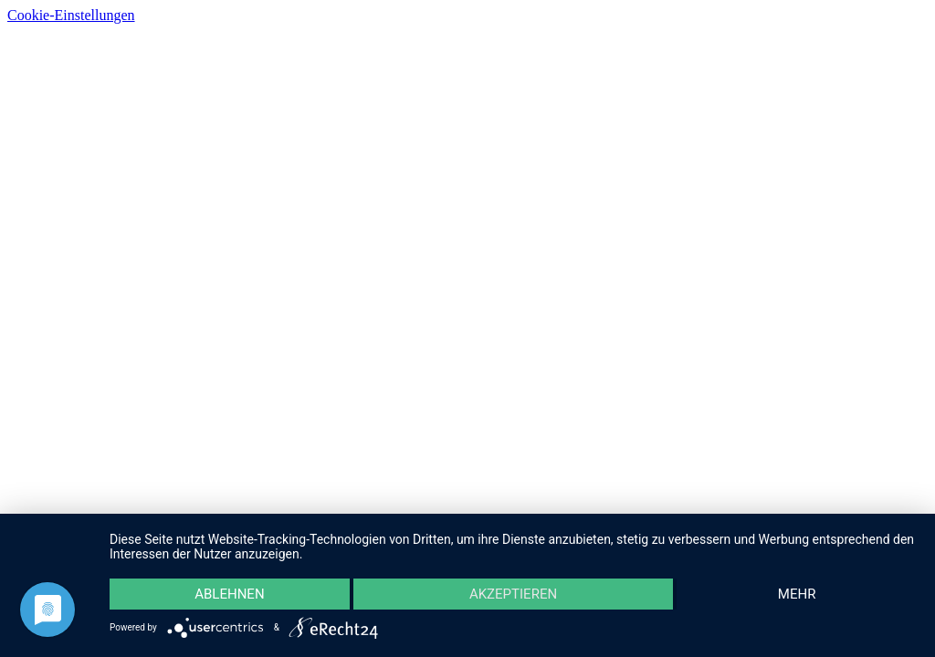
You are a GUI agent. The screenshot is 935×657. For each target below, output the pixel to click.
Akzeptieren (513, 594)
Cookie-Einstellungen (71, 15)
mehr (797, 594)
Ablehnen (229, 594)
